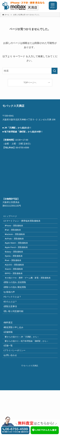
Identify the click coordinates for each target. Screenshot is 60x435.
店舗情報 (10, 368)
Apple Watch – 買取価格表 (18, 252)
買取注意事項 (12, 336)
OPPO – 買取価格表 (16, 293)
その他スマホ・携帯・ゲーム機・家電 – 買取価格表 (30, 298)
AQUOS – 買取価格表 (16, 281)
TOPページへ (30, 82)
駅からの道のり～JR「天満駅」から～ (24, 374)
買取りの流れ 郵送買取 (17, 311)
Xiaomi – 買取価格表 (16, 287)
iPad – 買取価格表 (15, 235)
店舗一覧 (10, 386)
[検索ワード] (30, 71)
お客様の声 (11, 317)
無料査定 (10, 355)
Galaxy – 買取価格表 (16, 264)
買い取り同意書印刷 (15, 343)
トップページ (12, 217)
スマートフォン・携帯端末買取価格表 (24, 223)
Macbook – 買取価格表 (17, 241)
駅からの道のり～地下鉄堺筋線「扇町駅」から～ (29, 380)
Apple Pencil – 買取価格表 (18, 258)
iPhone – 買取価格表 (16, 229)
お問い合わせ (12, 399)
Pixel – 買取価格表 (15, 275)
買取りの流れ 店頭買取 (17, 304)
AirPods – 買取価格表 (16, 247)
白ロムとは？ (12, 330)
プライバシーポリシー (16, 393)
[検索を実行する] (54, 71)
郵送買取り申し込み (15, 362)
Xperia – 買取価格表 (16, 270)
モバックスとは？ (14, 323)
